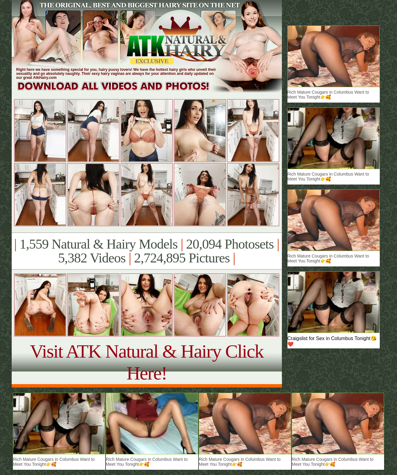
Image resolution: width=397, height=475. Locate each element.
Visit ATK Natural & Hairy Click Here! (146, 362)
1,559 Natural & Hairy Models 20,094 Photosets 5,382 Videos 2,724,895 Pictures (146, 251)
